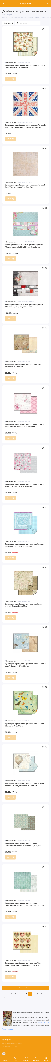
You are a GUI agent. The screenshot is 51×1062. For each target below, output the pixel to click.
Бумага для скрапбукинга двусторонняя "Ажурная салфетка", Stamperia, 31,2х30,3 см (24, 545)
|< (4, 994)
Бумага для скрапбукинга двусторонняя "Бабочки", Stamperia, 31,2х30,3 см (25, 725)
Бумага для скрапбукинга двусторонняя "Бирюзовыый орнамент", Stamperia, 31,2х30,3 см (24, 904)
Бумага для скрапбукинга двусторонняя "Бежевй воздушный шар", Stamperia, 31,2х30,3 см (24, 785)
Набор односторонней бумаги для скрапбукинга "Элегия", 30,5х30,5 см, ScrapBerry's (24, 306)
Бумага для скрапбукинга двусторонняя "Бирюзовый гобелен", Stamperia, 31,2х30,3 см (23, 844)
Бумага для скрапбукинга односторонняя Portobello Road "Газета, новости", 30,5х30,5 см (25, 186)
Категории (8, 23)
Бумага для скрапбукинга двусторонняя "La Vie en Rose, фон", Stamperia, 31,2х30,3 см (24, 485)
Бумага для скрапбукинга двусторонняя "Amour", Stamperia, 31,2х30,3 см (24, 366)
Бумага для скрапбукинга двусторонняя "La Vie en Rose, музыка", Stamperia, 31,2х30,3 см (24, 425)
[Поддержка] (47, 3)
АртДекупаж (25, 3)
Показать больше (25, 988)
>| (4, 997)
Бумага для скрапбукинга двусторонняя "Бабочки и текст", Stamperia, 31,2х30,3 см (25, 665)
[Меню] (3, 3)
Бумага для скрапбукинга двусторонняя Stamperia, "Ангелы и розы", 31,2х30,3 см (25, 66)
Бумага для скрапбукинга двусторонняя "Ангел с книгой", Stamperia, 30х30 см (24, 605)
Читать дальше (9, 1029)
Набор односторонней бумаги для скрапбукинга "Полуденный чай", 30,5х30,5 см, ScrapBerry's (24, 246)
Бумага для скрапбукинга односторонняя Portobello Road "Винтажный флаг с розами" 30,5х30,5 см (25, 126)
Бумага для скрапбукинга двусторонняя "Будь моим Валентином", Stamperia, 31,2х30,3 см (23, 964)
